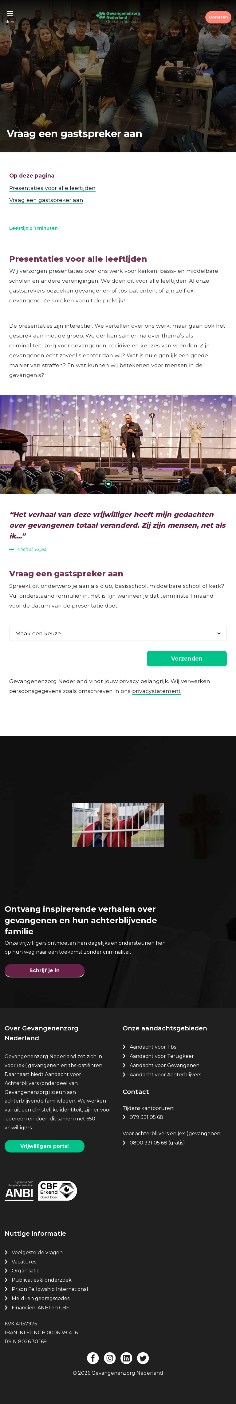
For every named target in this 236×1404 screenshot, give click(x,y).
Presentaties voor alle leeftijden (52, 188)
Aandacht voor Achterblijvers (165, 1075)
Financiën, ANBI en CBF (40, 1308)
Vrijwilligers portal (44, 1146)
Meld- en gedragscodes (40, 1298)
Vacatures (24, 1262)
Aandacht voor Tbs (153, 1047)
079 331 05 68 (146, 1117)
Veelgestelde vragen (37, 1252)
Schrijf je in (45, 970)
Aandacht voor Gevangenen (164, 1065)
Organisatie (26, 1271)
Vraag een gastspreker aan (46, 200)
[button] (108, 484)
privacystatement (156, 691)
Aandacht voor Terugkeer (162, 1056)
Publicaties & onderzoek (42, 1280)
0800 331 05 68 (148, 1143)
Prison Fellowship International (50, 1289)
